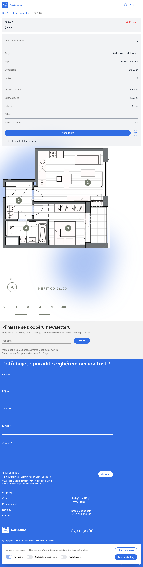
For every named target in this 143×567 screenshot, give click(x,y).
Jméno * (6, 374)
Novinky (6, 509)
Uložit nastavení (126, 550)
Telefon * (7, 408)
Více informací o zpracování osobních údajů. (25, 353)
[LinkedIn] (74, 531)
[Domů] (12, 5)
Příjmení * (7, 391)
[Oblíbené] (132, 5)
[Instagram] (85, 531)
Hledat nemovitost (21, 13)
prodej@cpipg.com (81, 510)
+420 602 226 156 (81, 514)
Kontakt (6, 515)
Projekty (7, 492)
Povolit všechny (126, 557)
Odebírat (82, 340)
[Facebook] (79, 531)
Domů (5, 13)
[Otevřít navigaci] (138, 5)
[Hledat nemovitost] (125, 5)
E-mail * (6, 425)
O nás (5, 498)
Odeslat (105, 474)
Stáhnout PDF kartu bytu (20, 141)
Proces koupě (9, 504)
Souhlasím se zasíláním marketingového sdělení (28, 477)
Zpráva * (7, 443)
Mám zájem (68, 132)
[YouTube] (91, 531)
